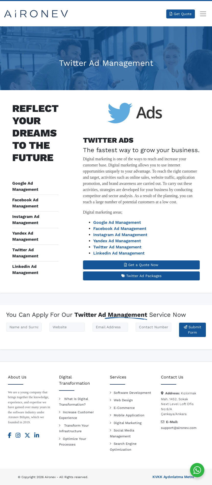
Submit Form (192, 329)
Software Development (132, 393)
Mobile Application (129, 415)
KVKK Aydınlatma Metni (173, 477)
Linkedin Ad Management (119, 253)
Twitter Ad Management (117, 247)
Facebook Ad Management (119, 228)
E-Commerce (124, 408)
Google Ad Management (117, 222)
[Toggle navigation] (203, 14)
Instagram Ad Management (120, 234)
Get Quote (181, 14)
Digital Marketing (128, 423)
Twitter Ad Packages (141, 276)
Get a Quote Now (141, 265)
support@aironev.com (178, 428)
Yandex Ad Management (117, 240)
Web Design (123, 400)
